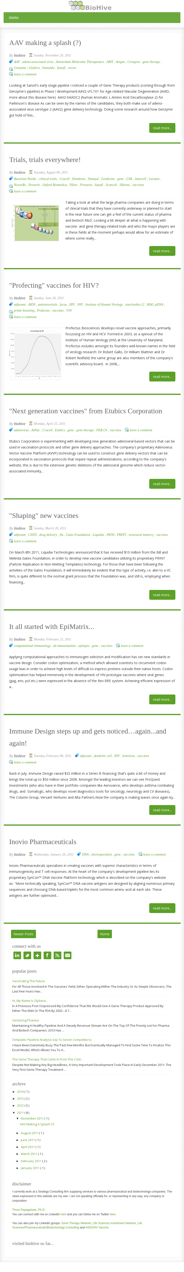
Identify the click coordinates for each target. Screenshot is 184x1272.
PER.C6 (102, 430)
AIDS (32, 304)
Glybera (34, 68)
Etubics (60, 430)
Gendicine (108, 179)
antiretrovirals (48, 304)
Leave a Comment (25, 74)
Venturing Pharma (25, 1008)
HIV (72, 304)
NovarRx (20, 185)
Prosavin (86, 185)
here (63, 1202)
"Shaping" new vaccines (34, 516)
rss (57, 943)
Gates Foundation (78, 535)
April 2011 (28, 1135)
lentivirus (129, 744)
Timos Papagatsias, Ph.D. (28, 1197)
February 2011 (31, 1149)
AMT (110, 62)
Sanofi (61, 68)
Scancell (112, 185)
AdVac (36, 430)
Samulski (48, 68)
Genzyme (20, 68)
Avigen (121, 62)
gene (121, 179)
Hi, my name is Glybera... (30, 988)
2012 (20, 1093)
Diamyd (93, 179)
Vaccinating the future (28, 969)
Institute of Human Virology (105, 304)
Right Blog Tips (155, 1266)
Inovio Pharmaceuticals (34, 830)
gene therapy (152, 62)
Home (104, 922)
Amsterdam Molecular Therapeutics (80, 62)
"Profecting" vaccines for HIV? (42, 286)
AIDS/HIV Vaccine (97, 1215)
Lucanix (155, 179)
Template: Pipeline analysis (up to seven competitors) (51, 1027)
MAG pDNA (155, 304)
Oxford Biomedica (55, 185)
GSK (129, 179)
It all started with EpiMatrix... (40, 627)
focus (64, 304)
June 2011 (28, 1128)
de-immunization (65, 646)
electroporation (102, 842)
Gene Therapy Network (76, 1211)
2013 (20, 1086)
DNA (85, 842)
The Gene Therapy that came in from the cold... (47, 1047)
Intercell (141, 179)
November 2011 (32, 1106)
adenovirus (22, 430)
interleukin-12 (135, 304)
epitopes (84, 646)
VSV (69, 310)
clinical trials (48, 179)
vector (72, 68)
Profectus (44, 310)
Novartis (34, 185)
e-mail (67, 943)
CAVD (33, 535)
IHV (80, 304)
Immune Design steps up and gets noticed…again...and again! (74, 732)
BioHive (34, 1266)
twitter (27, 943)
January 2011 (30, 1156)
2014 (20, 1079)
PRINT (122, 535)
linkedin (17, 943)
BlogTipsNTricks (131, 1266)
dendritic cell (103, 744)
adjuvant (20, 304)
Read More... (162, 128)
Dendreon (79, 179)
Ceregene (134, 62)
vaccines (138, 185)
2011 (20, 1100)
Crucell (64, 179)
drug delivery (48, 535)
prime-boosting (24, 310)
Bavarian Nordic (25, 179)
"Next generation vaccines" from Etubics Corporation (65, 412)
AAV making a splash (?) (35, 43)
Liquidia (99, 535)
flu (62, 535)
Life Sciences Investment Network (114, 1211)
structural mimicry (142, 535)
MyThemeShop (88, 1266)
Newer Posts (23, 922)
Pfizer (73, 185)
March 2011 (29, 1142)
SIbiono (125, 185)
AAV (17, 62)
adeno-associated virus (38, 62)
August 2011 (30, 1121)
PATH (111, 535)
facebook (47, 943)
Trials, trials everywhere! (35, 160)
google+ (37, 943)
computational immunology (33, 646)
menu (13, 17)
